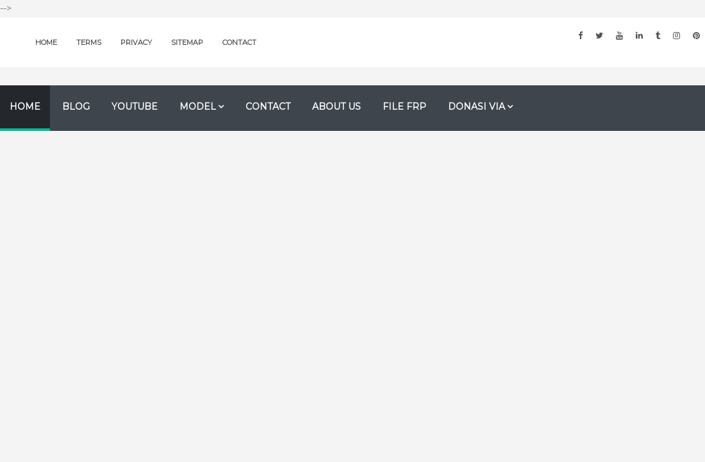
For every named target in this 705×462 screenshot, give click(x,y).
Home (46, 42)
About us (336, 106)
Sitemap (187, 42)
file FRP (404, 106)
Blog (76, 106)
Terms (88, 42)
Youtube (135, 106)
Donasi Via (476, 106)
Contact (239, 42)
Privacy (136, 42)
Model (197, 106)
